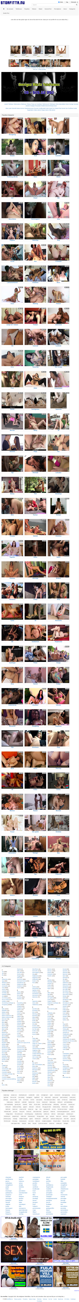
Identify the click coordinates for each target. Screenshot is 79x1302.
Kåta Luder (8, 108)
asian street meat (37, 1111)
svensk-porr (36, 1214)
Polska (49, 1025)
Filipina (19, 1016)
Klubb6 (43, 105)
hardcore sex (31, 1102)
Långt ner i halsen (37, 1043)
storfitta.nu (10, 1299)
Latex (33, 1047)
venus (21, 1183)
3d (2, 973)
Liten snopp (35, 1057)
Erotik (47, 108)
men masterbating (8, 1104)
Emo (18, 995)
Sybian (64, 1019)
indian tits (53, 1111)
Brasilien (4, 1042)
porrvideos (22, 1191)
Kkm (33, 1012)
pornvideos (64, 1206)
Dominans (19, 979)
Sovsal (64, 969)
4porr (47, 1179)
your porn (15, 1111)
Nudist (49, 985)
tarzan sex (51, 1123)
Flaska (19, 1019)
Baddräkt (4, 1010)
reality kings (6, 1095)
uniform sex (46, 1114)
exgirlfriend (36, 1097)
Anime (3, 989)
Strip (64, 1001)
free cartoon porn (19, 1114)
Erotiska (19, 997)
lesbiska (21, 1187)
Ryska (49, 1054)
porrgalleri (49, 1192)
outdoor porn (46, 1118)
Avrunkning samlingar (7, 1003)
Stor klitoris (66, 991)
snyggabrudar (23, 1212)
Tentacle (65, 1032)
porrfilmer (49, 1200)
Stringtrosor (66, 999)
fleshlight (66, 1123)
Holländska (35, 979)
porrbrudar (49, 1194)
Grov (18, 1066)
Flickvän (19, 1023)
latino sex (38, 1121)
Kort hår (34, 1029)
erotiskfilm (64, 1183)
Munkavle (50, 974)
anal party (5, 1099)
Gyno (18, 1073)
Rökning (50, 1046)
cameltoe (71, 1109)
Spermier (65, 974)
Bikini (3, 1029)
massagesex (29, 1097)
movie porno (72, 1097)
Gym (18, 1071)
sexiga (21, 1185)
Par (48, 1014)
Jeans (33, 1003)
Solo (49, 1082)
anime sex (65, 1116)
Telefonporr (53, 104)
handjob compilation (46, 1121)
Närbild (49, 980)
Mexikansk (35, 1073)
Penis (49, 1018)
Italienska (34, 997)
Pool (49, 1026)
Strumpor (65, 1004)
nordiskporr (36, 1181)
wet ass (73, 1111)
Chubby (4, 1070)
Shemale (73, 2)
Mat (33, 1071)
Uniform (65, 1057)
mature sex (14, 1109)
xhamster (25, 1104)
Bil (2, 1030)
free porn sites (66, 1121)
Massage (34, 1069)
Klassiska (34, 1015)
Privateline (25, 1299)
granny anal (55, 1097)
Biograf (4, 1032)
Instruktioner (35, 993)
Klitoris (34, 1019)
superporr (63, 1214)
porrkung (35, 1196)
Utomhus (65, 1058)
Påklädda (50, 1013)
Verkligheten (66, 1068)
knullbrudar (36, 1189)
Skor (49, 1074)
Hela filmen (35, 969)
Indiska (34, 987)
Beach (3, 1025)
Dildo (18, 970)
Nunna (49, 987)
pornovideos (64, 1210)
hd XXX (32, 1099)
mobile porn (59, 1123)
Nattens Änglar (32, 1299)
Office (49, 992)
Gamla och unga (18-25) (23, 1042)
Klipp (33, 1017)
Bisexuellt (4, 1034)
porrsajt (63, 1200)
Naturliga (50, 981)
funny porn (22, 1111)
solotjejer (49, 1196)
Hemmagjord (35, 972)
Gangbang (20, 1051)
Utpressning (66, 1060)
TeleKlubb (39, 1299)
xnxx (41, 1109)
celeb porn (60, 1102)
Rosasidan (38, 105)
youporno (8, 1194)
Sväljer (64, 1011)
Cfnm (3, 1067)
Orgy (49, 1004)
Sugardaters (30, 110)
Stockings (65, 987)
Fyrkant (19, 1036)
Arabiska (4, 991)
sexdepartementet (51, 1198)
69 (2, 975)
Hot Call (50, 1299)
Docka (18, 974)
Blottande (4, 1037)
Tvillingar (65, 1047)
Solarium (50, 1080)
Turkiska (65, 1046)
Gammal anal (20, 1047)
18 (2, 971)
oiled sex (53, 1114)
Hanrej (19, 1079)
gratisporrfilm (50, 1208)
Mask (33, 1066)
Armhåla (4, 992)
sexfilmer (35, 1187)
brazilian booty (38, 1114)
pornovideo (64, 1212)
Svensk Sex (64, 108)
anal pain (52, 1116)
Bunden (4, 1059)
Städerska (65, 982)
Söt (48, 1084)
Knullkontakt (42, 108)
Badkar (4, 1012)
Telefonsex (24, 104)
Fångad (19, 1006)
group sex (73, 1118)
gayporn (25, 1106)
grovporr (35, 1202)
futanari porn (38, 1118)
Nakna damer (37, 110)
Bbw (3, 1022)
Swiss (64, 1018)
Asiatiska (4, 994)
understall (24, 1102)
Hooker (34, 981)
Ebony (18, 992)
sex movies (25, 1099)
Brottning (4, 1051)
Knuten (34, 1022)
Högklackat (35, 976)
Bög (3, 1041)
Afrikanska (4, 979)
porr (62, 1204)
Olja (49, 994)
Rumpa (49, 1051)
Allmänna (4, 982)
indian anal (23, 1116)
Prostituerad (51, 1030)
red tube (73, 1121)
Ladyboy (34, 1040)
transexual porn (22, 1121)
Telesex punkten (17, 1299)
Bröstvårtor (5, 1049)
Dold (18, 977)
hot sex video (37, 1104)
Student (65, 1006)
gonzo (7, 1181)
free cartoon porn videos (49, 1099)
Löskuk (34, 1058)
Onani (49, 999)
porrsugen (9, 1198)
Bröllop (4, 1046)
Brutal (3, 1054)
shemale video (7, 1111)
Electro (19, 993)
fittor (62, 1181)
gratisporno (9, 1192)
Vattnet (64, 1066)
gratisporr (8, 1200)
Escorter (36, 108)
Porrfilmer (70, 108)
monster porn (71, 1104)
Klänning (34, 1014)
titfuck (30, 1104)
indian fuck (17, 1102)
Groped (19, 1064)
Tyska (64, 1049)
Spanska (65, 972)
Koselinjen (39, 104)
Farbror (19, 1009)
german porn (18, 1104)
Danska (19, 969)
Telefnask (45, 1299)
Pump (49, 1036)
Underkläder (66, 1053)
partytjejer (36, 1179)
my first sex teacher (42, 1123)
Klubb (33, 1020)
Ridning (50, 1044)
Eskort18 (47, 105)
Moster (49, 972)
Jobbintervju (35, 1004)
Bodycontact (53, 105)
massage (15, 1118)
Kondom (34, 1025)
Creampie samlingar (7, 1074)
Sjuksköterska (51, 1070)
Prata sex (33, 104)
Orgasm (50, 1001)
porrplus (48, 1212)
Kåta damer (52, 110)
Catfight (4, 1065)
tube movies (63, 1104)
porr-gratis (64, 1177)
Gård (18, 1052)
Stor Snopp (66, 992)
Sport (64, 976)
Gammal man (20, 1049)
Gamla (19, 1041)
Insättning (34, 992)
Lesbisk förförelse (37, 1053)
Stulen (64, 1008)
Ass (3, 996)
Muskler (50, 976)
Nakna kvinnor (20, 108)
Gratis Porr (52, 108)
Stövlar (64, 996)
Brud (3, 1052)
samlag (21, 1214)
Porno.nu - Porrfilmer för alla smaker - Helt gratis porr (40, 67)
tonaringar (9, 1191)
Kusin (33, 1032)
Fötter (18, 1028)
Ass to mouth (5, 999)
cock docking (21, 1097)
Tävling (65, 1029)
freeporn (21, 1196)
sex (20, 1189)
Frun (18, 1031)
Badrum (4, 1014)
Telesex (29, 104)
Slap (49, 1077)
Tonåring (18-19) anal (68, 1041)
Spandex (65, 970)
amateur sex (14, 1095)
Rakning (50, 1041)
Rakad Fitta (58, 108)
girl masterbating (68, 1102)
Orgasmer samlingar (53, 1003)
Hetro (61, 2)
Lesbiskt (34, 1055)
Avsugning (4, 1004)
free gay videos (40, 1116)
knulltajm (49, 1204)
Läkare (34, 1041)
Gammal (19, 1046)
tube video (66, 1118)
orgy (36, 1109)
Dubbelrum (20, 986)
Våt (63, 1064)
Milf (33, 1076)
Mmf (33, 1079)
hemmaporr (9, 1208)
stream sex (30, 1109)
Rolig (49, 1047)
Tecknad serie (66, 1030)
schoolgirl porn (44, 1095)
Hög (33, 974)
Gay (67, 2)
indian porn (8, 1106)
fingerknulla (49, 1187)
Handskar (19, 1077)
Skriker (49, 1075)
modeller (48, 1189)
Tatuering (65, 1027)
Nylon (49, 988)
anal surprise (39, 1099)
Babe (3, 1009)
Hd (18, 1082)
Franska (19, 1030)
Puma (49, 1035)
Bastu (3, 1020)
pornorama (49, 1214)
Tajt (64, 1025)
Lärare (34, 1045)
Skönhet (50, 1072)
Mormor (50, 969)
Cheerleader (5, 1069)
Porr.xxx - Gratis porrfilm (39, 69)
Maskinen (34, 1068)
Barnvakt (4, 1019)
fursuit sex (28, 1111)
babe (20, 1202)
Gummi (19, 1069)
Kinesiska (34, 1010)
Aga (3, 981)
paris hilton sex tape (46, 1104)
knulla (20, 1179)
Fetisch (19, 1013)
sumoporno (22, 1208)
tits (42, 1097)
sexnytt (8, 1202)
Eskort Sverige (69, 104)
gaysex (31, 1118)
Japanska (34, 1001)
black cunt (58, 1116)
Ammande (4, 986)
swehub (21, 1177)
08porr (35, 1212)
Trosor (64, 1044)
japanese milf (47, 1109)
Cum (3, 1075)
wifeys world (47, 1097)
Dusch (18, 987)
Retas (49, 1042)
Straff (64, 998)
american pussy (7, 1118)
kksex (48, 1206)
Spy (64, 979)
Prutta (49, 1031)
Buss (3, 1061)
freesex (8, 1210)
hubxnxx (21, 1181)
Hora (33, 982)
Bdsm (3, 1024)
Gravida (19, 1061)
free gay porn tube (47, 1106)
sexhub (63, 1196)
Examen (19, 998)
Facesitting (20, 1003)
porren (35, 1200)
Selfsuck (50, 1063)
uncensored (57, 1095)
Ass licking (4, 998)
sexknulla (49, 1191)
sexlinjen (8, 1196)
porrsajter (63, 1198)
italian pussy (52, 1102)
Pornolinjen (39, 1301)
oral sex (74, 1095)
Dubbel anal (20, 984)
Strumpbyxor (66, 1003)
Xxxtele (55, 1299)
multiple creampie (23, 1118)
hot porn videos (56, 1121)
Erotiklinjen (73, 1299)
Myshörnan (60, 1299)
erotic (38, 1095)
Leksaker (34, 1052)
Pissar (49, 1021)
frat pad (34, 1123)
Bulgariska (4, 1058)
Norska (49, 983)
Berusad (4, 1027)
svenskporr (22, 1204)
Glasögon (19, 1054)
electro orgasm (61, 1114)
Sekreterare (51, 1062)
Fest (18, 1011)
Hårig (18, 1080)
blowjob (71, 1106)
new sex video (13, 1099)
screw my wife (23, 1109)
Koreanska (35, 1027)
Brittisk (3, 1044)
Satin (49, 1060)
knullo (7, 1206)
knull (34, 1191)
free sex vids (13, 1097)
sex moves (31, 1121)
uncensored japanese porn (63, 1111)
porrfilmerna (9, 1179)
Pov (49, 1028)
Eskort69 (14, 108)
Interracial (34, 995)
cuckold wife (31, 1095)
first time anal (7, 1121)
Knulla (75, 108)
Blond (3, 1036)
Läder (33, 1038)
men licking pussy (29, 1114)
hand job (24, 1123)
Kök (33, 1024)
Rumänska (50, 1049)
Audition (4, 1001)
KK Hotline (66, 1299)
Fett (18, 1014)
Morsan (50, 970)
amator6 (63, 1187)
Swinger (65, 1016)
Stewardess (66, 986)
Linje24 (6, 104)
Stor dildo (65, 989)
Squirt (64, 981)
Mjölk (33, 1078)
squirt (51, 1095)
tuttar (7, 1189)
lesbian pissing (56, 1106)
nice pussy (14, 1121)
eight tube (6, 1097)
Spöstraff (65, 977)
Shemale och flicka (53, 1069)
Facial (18, 1004)
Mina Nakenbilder (60, 104)
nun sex (54, 1109)
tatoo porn (31, 1106)
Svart (64, 1013)
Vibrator (65, 1069)
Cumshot (4, 1077)
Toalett (64, 1037)
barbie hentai (72, 1099)
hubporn (35, 1206)
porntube (63, 1208)
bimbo (21, 1200)
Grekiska (19, 1063)
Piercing (50, 1019)
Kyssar (34, 1034)
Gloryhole (19, 1056)
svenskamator (23, 1192)
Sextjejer (32, 105)
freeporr (8, 1212)
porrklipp (35, 1198)
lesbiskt (63, 1179)
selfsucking (56, 1104)
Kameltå (34, 1009)
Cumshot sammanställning (9, 1079)
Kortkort (34, 1030)
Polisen (49, 1023)
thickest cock (65, 1106)
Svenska (65, 1014)
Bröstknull (4, 1047)
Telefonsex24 (45, 104)
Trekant (65, 1042)
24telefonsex (64, 1189)
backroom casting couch (56, 1118)
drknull (48, 1177)
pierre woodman (64, 1097)
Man (33, 1063)
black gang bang (66, 1095)
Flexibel (19, 1021)
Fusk (18, 1035)
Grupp (18, 1068)
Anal (3, 987)
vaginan (8, 1204)
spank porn (45, 1111)
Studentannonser (29, 108)
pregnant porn (15, 1116)
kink (20, 1206)
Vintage (65, 1071)
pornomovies (36, 1208)
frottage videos (9, 1114)
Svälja (64, 1009)
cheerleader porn (23, 1095)
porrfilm (48, 1181)
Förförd (19, 1025)
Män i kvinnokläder (37, 1064)
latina (29, 1123)
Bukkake (4, 1056)
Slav (49, 1079)
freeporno (8, 1214)
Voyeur (64, 1073)
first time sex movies (62, 1109)
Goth (18, 1059)
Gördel (19, 1058)
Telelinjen (10, 104)
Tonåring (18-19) (67, 1039)
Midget (34, 1074)
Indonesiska (35, 988)
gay (47, 1116)
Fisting (19, 1018)
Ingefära (34, 990)
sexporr (63, 1191)
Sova (49, 1085)
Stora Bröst (66, 994)
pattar (7, 1187)
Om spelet (50, 998)
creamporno (36, 1177)
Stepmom (65, 984)
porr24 (48, 1202)
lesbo (58, 1099)
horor (47, 1183)
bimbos (21, 1198)
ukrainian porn (70, 1114)
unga (34, 1210)
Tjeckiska (65, 1036)
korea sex (38, 1106)
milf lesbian (72, 1116)
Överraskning (51, 1009)
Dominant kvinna (21, 981)
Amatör (4, 984)
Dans (3, 1085)
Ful (18, 1033)
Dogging (19, 976)
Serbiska (50, 1065)
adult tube (8, 1109)
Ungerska (65, 1055)
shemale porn (7, 1116)
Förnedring (20, 1026)
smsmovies (64, 1194)
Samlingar (50, 1058)
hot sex (38, 1102)
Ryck (49, 1052)
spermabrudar (23, 1210)
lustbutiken (9, 1183)
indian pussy (10, 1102)
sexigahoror (9, 1185)
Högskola (34, 977)
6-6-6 (20, 1194)
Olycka (49, 996)
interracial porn (31, 1116)
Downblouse (20, 982)
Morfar (34, 1083)
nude (20, 1099)
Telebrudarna (17, 104)
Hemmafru (35, 970)
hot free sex (64, 1099)
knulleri (35, 1185)
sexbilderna (49, 1185)
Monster (34, 1081)
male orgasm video (15, 1123)
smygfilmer (64, 1185)
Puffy (49, 1033)
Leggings (34, 1050)
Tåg (64, 1024)
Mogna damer (45, 110)
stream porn (45, 1102)
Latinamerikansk (36, 1048)
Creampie (4, 1072)
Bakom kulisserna (6, 1015)
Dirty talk (19, 972)
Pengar (49, 1016)
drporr (48, 1210)
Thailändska (66, 1034)
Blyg (3, 1039)
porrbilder (63, 1202)
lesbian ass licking (17, 1106)
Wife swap (65, 1077)
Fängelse (19, 1008)
